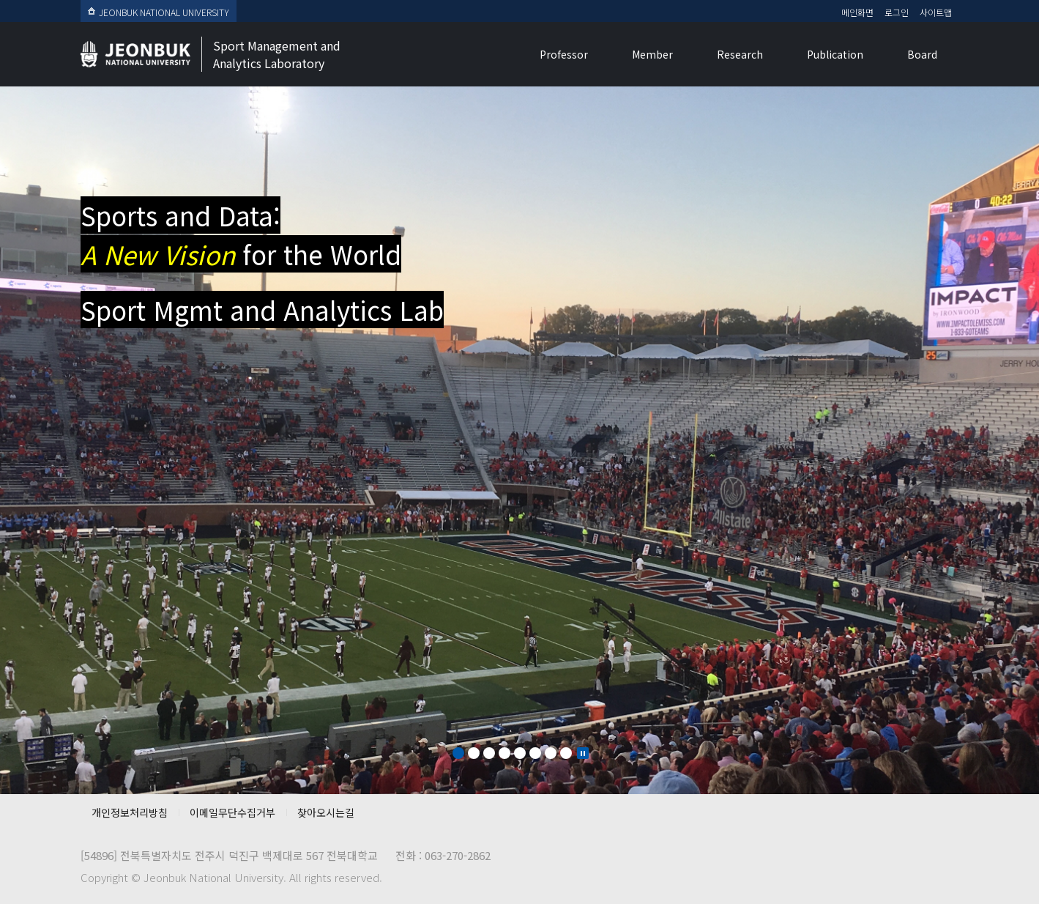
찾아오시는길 (325, 812)
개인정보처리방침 (130, 812)
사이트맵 (936, 12)
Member (652, 54)
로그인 (897, 12)
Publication (835, 54)
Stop (583, 753)
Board (922, 54)
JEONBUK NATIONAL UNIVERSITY (158, 12)
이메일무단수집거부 (232, 812)
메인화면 (857, 12)
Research (740, 54)
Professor (564, 54)
